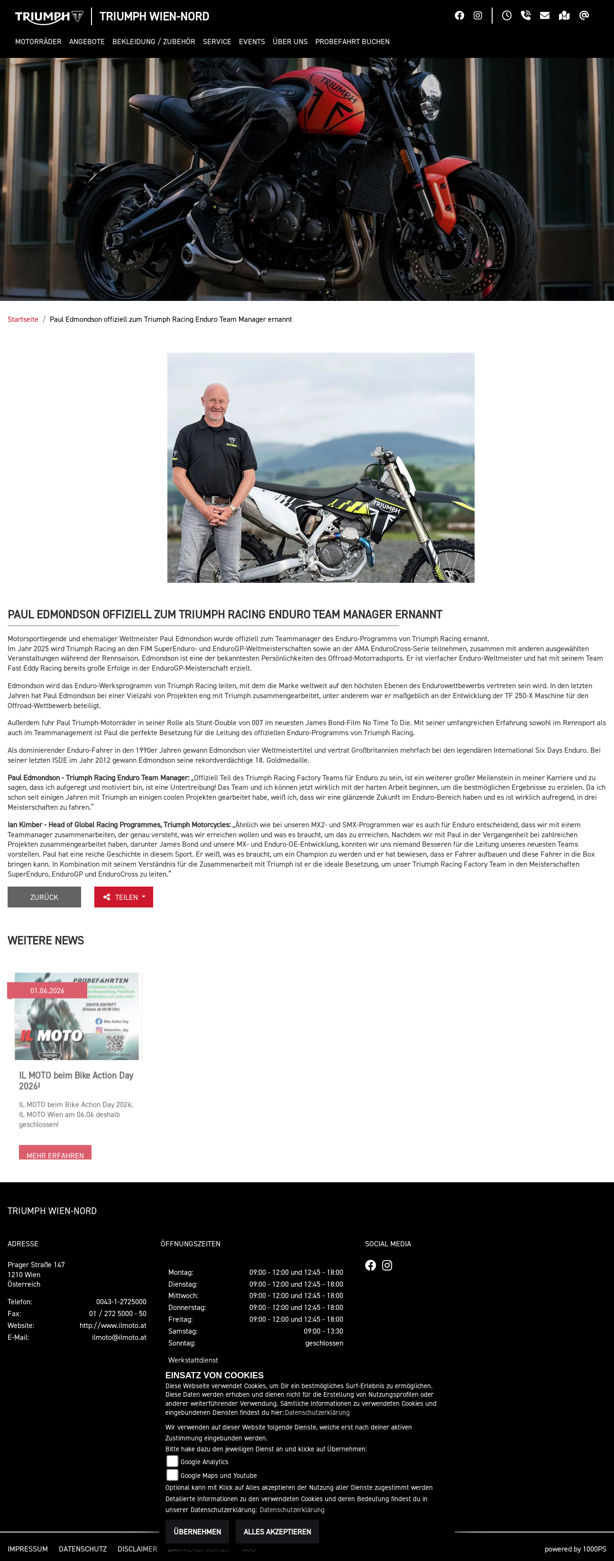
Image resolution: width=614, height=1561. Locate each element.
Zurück (44, 897)
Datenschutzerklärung (317, 1412)
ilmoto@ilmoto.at (119, 1337)
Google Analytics (205, 1462)
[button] (40, 41)
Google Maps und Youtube (219, 1475)
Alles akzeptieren (277, 1531)
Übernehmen (197, 1531)
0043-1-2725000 (121, 1301)
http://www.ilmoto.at (113, 1325)
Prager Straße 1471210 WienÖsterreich (36, 1274)
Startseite (23, 319)
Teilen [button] (121, 897)
